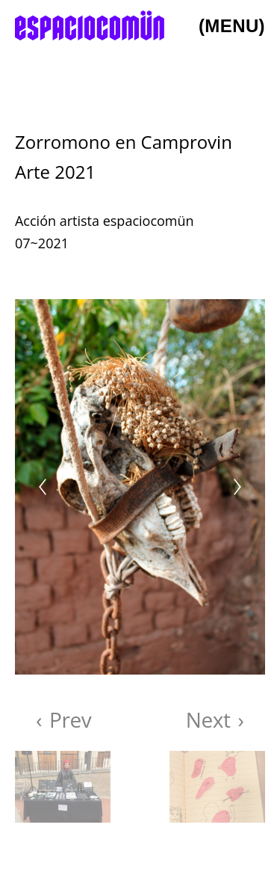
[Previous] (42, 486)
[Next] (237, 486)
